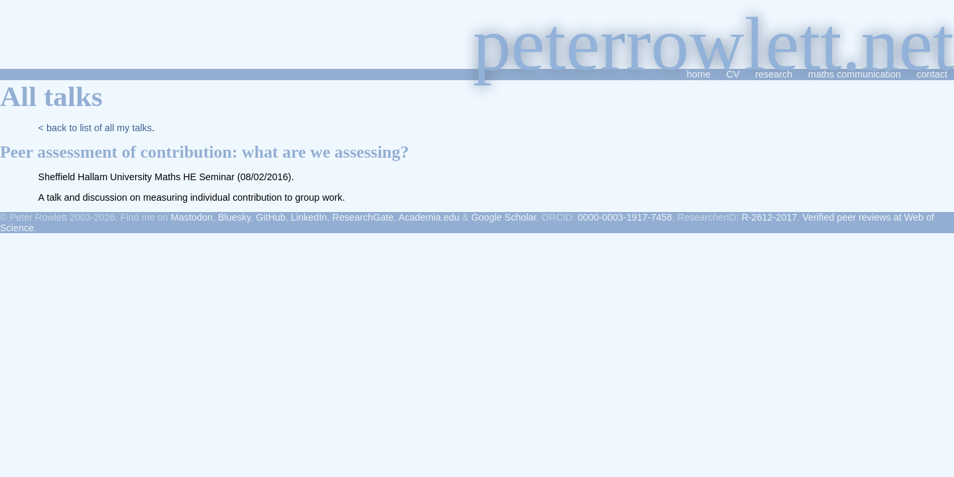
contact (932, 74)
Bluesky (234, 217)
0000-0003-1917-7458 (625, 217)
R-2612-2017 (769, 217)
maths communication (854, 74)
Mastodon (192, 217)
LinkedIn (309, 217)
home (698, 74)
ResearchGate (363, 217)
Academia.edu (429, 217)
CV (732, 74)
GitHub (271, 217)
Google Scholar (503, 217)
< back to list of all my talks (95, 128)
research (773, 74)
